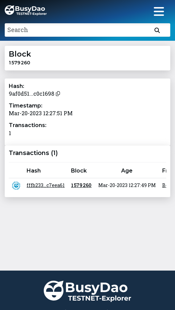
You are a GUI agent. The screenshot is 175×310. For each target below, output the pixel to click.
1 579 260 (81, 185)
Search (17, 30)
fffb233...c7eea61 (46, 185)
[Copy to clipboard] (58, 92)
